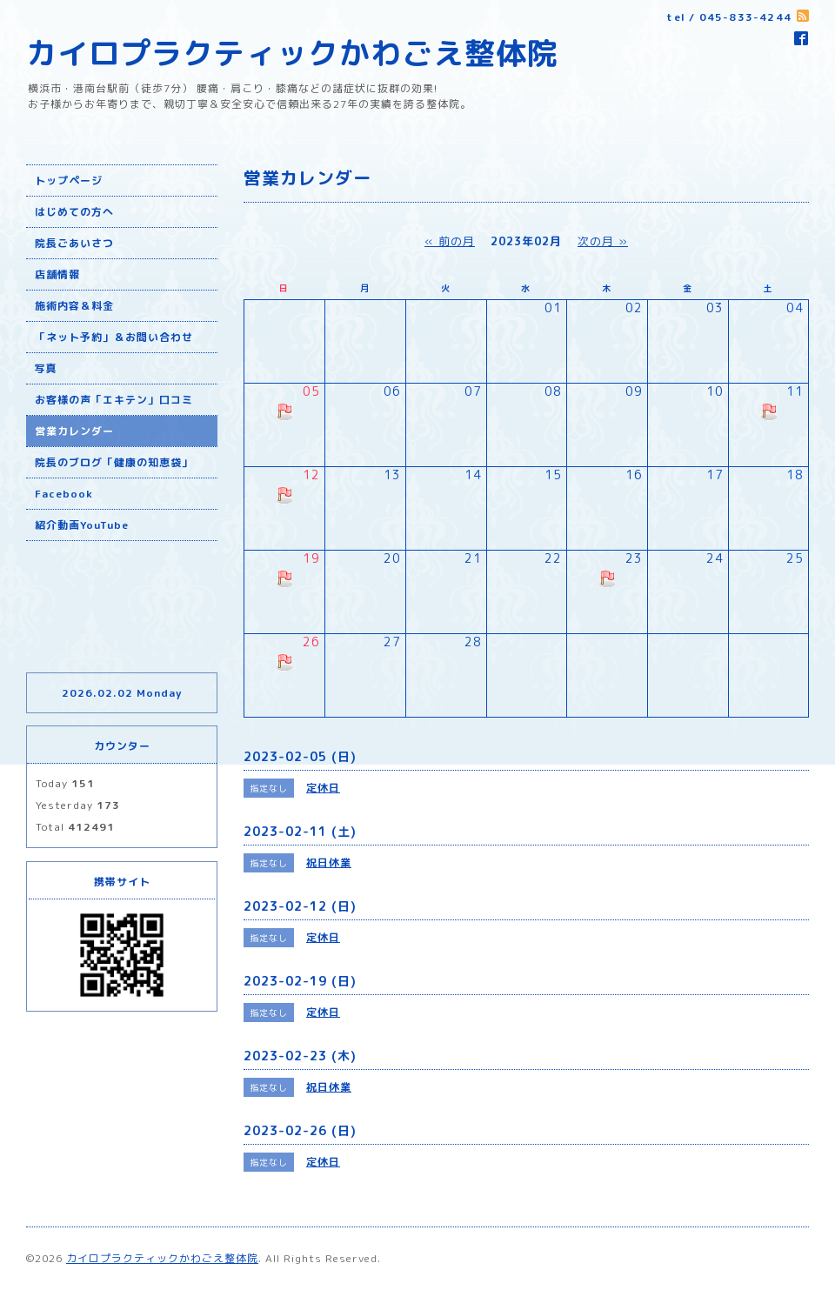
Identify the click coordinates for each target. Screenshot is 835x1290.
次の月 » (603, 241)
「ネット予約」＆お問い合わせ (114, 337)
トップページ (69, 180)
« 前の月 (449, 241)
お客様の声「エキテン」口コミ (114, 399)
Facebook (64, 493)
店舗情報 (57, 274)
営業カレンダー (74, 431)
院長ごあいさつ (74, 243)
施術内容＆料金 (74, 305)
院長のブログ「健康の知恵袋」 (114, 462)
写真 (46, 368)
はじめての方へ (74, 211)
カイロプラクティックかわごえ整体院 (292, 52)
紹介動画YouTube (82, 525)
